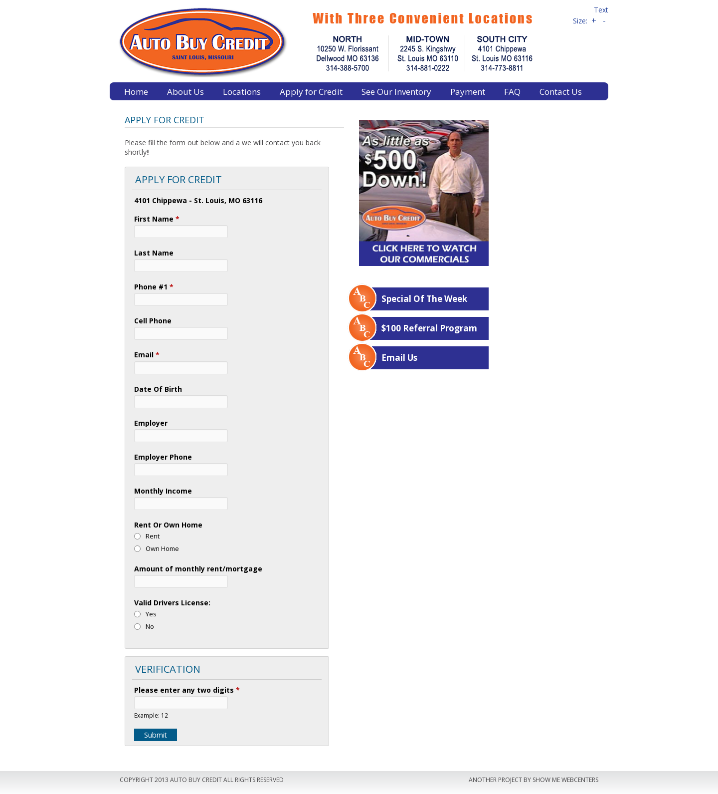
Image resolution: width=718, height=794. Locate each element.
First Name (157, 219)
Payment (467, 91)
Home (136, 91)
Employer (151, 423)
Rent (153, 535)
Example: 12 (151, 715)
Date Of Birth (158, 389)
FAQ (512, 91)
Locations (242, 91)
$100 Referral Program (429, 328)
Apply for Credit (311, 91)
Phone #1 (154, 286)
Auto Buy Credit (336, 41)
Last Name (154, 253)
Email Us (399, 357)
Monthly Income (163, 491)
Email (147, 354)
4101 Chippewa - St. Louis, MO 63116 (198, 200)
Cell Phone (153, 320)
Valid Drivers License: (172, 602)
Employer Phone (163, 457)
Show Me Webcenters (565, 780)
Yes (151, 613)
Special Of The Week (424, 298)
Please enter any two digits (187, 690)
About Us (185, 91)
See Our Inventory (396, 91)
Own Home (162, 548)
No (150, 626)
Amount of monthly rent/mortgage (198, 568)
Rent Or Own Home (168, 524)
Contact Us (560, 91)
